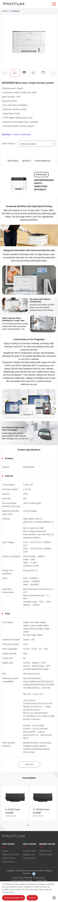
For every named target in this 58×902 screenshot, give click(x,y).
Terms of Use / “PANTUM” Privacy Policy (28, 878)
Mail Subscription (46, 854)
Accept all (32, 898)
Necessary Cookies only (13, 898)
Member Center (45, 851)
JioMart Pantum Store (10, 854)
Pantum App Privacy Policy (22, 880)
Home (5, 11)
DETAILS (26, 161)
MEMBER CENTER (47, 844)
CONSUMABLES (42, 161)
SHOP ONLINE (8, 844)
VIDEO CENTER (29, 844)
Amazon (5, 851)
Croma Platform (8, 862)
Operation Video (29, 858)
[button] (4, 72)
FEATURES (13, 161)
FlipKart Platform (8, 858)
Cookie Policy (41, 880)
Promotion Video (29, 851)
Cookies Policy (8, 892)
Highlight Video (29, 854)
